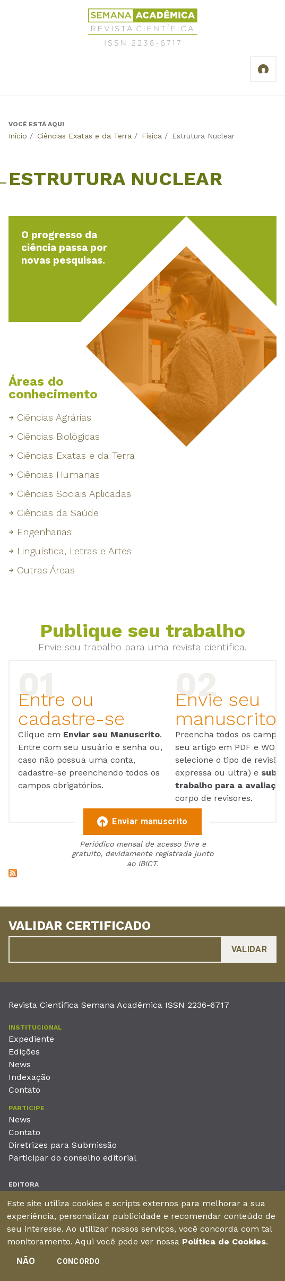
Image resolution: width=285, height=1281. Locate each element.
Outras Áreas (46, 570)
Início (17, 136)
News (19, 1064)
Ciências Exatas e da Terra (84, 136)
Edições (24, 1052)
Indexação (29, 1077)
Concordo (78, 1265)
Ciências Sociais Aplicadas (74, 493)
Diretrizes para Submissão (62, 1145)
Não (25, 1265)
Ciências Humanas (58, 474)
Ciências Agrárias (54, 417)
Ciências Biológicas (58, 436)
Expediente (31, 1039)
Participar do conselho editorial (72, 1158)
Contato (24, 1090)
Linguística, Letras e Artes (74, 550)
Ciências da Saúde (58, 512)
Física (152, 136)
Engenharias (44, 531)
